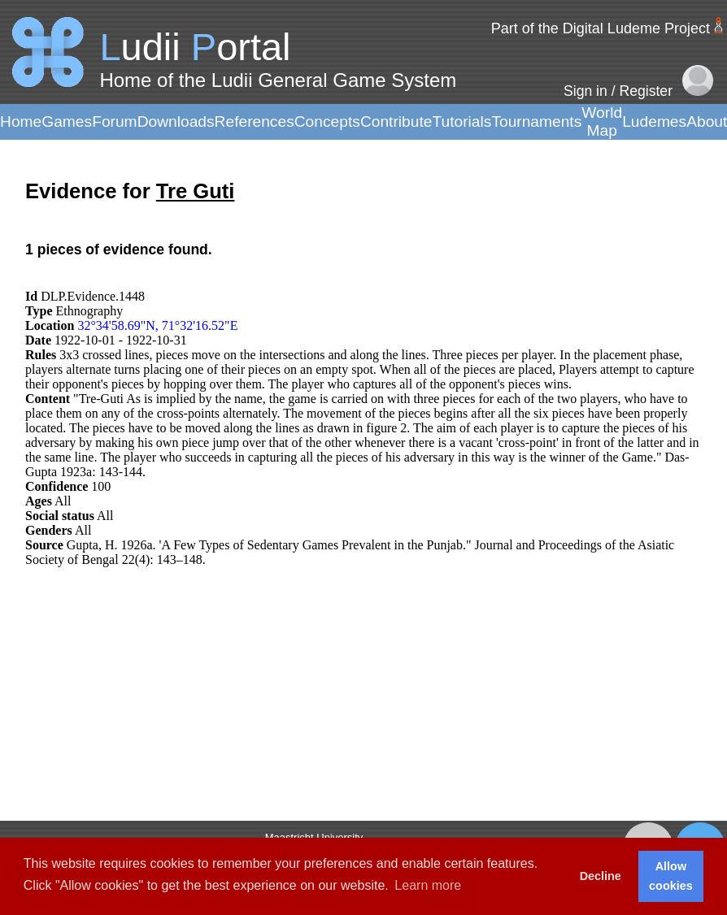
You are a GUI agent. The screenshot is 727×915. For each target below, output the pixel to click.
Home (20, 121)
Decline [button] (600, 875)
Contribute (396, 121)
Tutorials (461, 121)
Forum (114, 121)
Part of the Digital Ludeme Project (600, 28)
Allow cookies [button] (671, 876)
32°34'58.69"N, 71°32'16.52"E (157, 325)
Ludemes (654, 121)
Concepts (327, 121)
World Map (601, 121)
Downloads (176, 121)
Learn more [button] (427, 885)
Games (66, 121)
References (254, 121)
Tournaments (536, 121)
